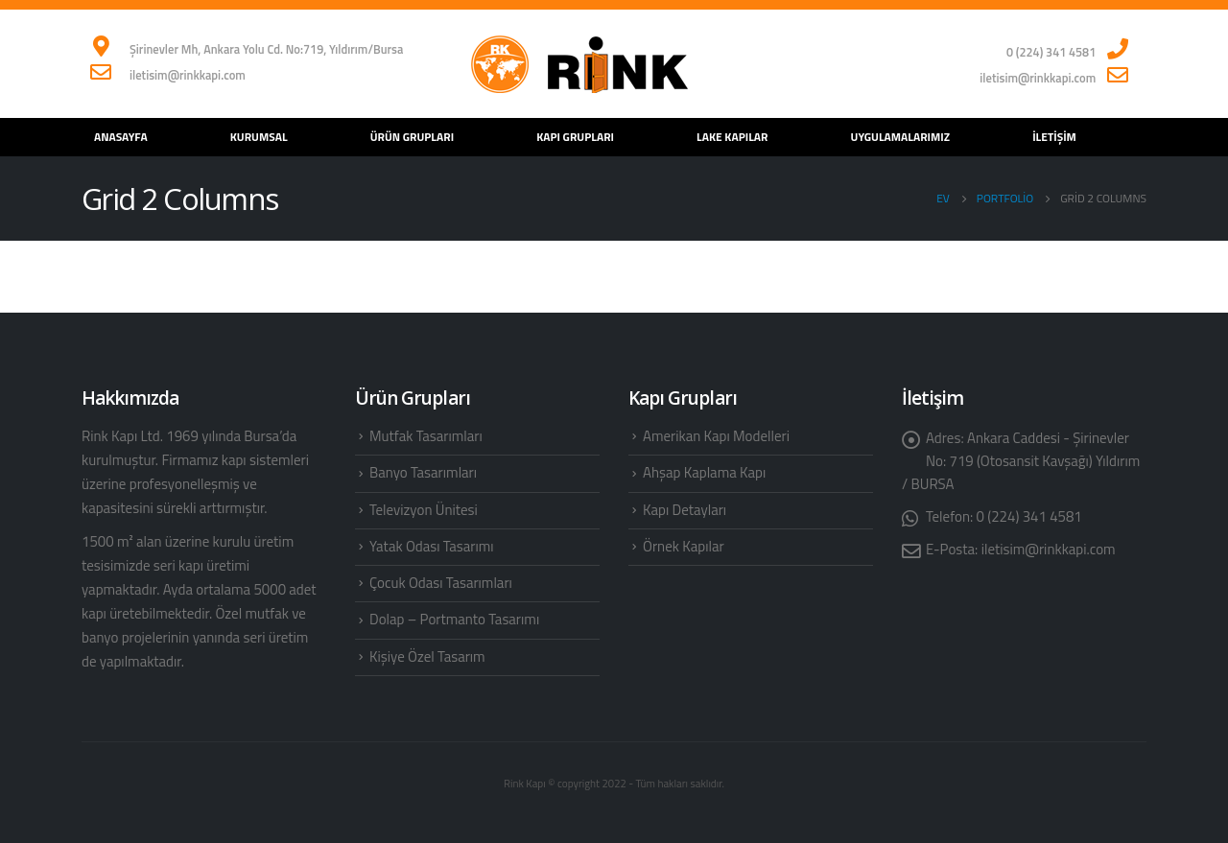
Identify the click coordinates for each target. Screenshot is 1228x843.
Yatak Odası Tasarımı (431, 546)
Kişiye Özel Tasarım (427, 656)
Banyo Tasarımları (423, 472)
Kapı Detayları (684, 510)
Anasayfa (121, 137)
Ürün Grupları (412, 137)
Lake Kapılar (732, 137)
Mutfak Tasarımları (426, 436)
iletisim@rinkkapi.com (1048, 549)
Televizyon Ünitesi (423, 510)
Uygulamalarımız (901, 137)
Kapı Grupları (575, 137)
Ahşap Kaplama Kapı (704, 472)
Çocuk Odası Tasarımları (440, 583)
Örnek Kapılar (683, 546)
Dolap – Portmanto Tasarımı (454, 619)
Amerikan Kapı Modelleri (716, 436)
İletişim (1054, 137)
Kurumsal (259, 137)
